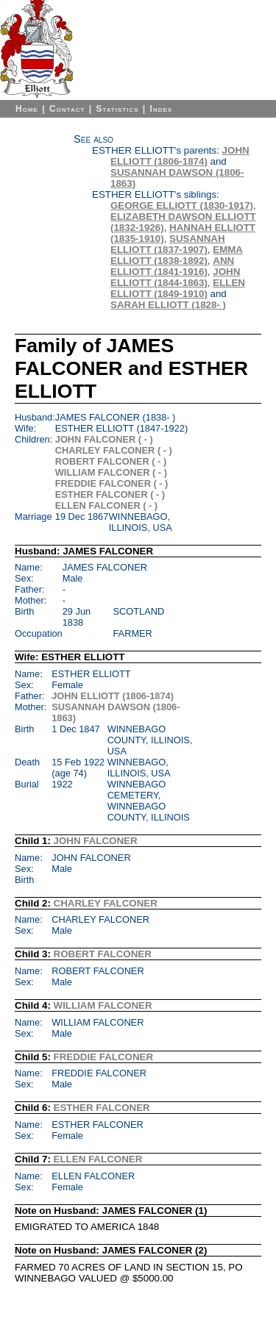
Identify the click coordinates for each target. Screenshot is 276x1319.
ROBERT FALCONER (103, 953)
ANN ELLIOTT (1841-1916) (172, 266)
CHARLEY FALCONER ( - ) (113, 450)
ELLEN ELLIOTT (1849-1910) (177, 288)
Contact (67, 109)
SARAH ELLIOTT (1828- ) (168, 304)
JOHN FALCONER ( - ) (104, 439)
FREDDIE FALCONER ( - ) (112, 483)
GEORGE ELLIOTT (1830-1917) (181, 205)
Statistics (117, 109)
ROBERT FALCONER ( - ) (110, 461)
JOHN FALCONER (96, 840)
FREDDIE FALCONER (104, 1056)
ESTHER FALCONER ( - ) (110, 494)
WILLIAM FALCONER (103, 1005)
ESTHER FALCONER (102, 1107)
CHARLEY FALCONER (106, 903)
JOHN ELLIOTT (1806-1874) (180, 156)
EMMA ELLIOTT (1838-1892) (176, 255)
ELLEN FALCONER (98, 1159)
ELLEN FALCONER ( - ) (106, 505)
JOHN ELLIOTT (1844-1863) (175, 277)
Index (161, 109)
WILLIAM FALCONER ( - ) (111, 472)
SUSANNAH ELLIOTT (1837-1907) (167, 244)
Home (26, 109)
